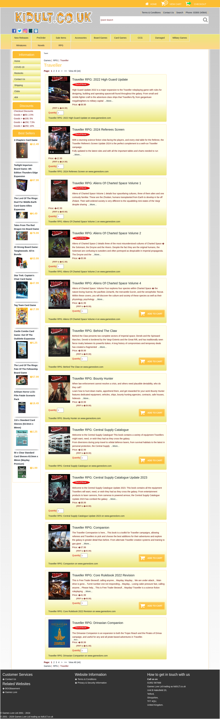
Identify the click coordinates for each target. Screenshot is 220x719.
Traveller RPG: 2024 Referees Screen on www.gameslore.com (78, 171)
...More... (108, 101)
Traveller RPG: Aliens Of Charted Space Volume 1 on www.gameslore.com (84, 221)
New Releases (21, 38)
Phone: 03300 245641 (196, 12)
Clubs (17, 91)
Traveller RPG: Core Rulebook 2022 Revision (103, 575)
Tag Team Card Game (25, 305)
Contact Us (168, 12)
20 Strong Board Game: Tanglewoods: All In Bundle (26, 251)
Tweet (46, 53)
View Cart (175, 4)
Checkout (200, 4)
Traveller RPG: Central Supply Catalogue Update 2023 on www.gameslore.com (86, 516)
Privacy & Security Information (92, 683)
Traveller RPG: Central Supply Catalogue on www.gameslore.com (80, 466)
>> (65, 71)
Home (153, 4)
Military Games (180, 38)
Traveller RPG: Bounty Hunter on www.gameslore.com (74, 418)
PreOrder (41, 38)
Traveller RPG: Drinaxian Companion (97, 622)
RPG (61, 45)
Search (179, 12)
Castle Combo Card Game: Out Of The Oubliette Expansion (24, 335)
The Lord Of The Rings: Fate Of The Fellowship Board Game (26, 369)
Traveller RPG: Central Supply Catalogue (100, 429)
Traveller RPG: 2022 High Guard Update (100, 79)
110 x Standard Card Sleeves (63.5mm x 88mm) (24, 424)
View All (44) (74, 71)
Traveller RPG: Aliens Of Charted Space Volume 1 (106, 183)
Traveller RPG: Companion (90, 527)
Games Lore (11, 692)
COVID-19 (19, 67)
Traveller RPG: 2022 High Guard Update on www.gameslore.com (79, 118)
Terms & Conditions (151, 12)
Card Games (120, 38)
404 (16, 97)
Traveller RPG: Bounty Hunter (92, 378)
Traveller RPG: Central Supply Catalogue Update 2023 (109, 477)
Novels (41, 45)
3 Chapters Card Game (25, 140)
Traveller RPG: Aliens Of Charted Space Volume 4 (106, 283)
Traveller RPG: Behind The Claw (94, 330)
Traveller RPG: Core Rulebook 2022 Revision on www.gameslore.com (82, 611)
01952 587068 (154, 683)
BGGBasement (12, 688)
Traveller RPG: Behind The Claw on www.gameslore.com (75, 367)
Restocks (18, 73)
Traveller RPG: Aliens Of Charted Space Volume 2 (106, 233)
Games (47, 60)
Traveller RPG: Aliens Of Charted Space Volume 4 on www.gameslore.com (84, 319)
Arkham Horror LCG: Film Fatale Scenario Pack (24, 395)
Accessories (80, 38)
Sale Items (61, 38)
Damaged (160, 38)
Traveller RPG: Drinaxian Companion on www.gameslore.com (78, 655)
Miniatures (21, 45)
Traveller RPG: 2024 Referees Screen (98, 129)
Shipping (18, 85)
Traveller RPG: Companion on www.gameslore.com (73, 563)
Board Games (100, 38)
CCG (140, 38)
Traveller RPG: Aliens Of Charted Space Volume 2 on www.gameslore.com (84, 271)
